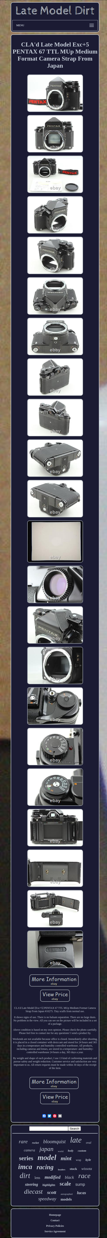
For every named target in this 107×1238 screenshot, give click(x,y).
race (84, 1176)
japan (46, 1148)
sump (80, 1184)
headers (61, 1169)
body (70, 1150)
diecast (33, 1191)
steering (31, 1184)
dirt (25, 1176)
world (60, 1151)
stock (73, 1169)
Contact (55, 1220)
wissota (87, 1169)
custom (82, 1150)
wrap (78, 1160)
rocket (35, 1142)
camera (29, 1150)
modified (52, 1177)
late (76, 1140)
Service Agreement (54, 1231)
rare (23, 1141)
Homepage (55, 1214)
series (26, 1158)
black (69, 1177)
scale (65, 1184)
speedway (47, 1198)
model (47, 1157)
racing (44, 1167)
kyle (88, 1160)
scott (51, 1192)
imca (25, 1167)
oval (88, 1142)
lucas (81, 1192)
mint (66, 1158)
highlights (48, 1185)
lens (37, 1178)
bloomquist (54, 1141)
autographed (67, 1194)
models (66, 1199)
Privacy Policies (55, 1225)
